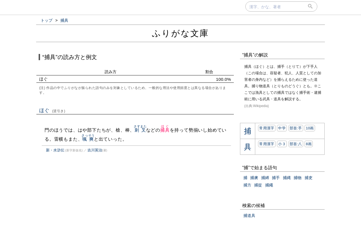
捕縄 (287, 177)
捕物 (297, 177)
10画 (310, 128)
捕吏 (308, 177)
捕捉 (258, 185)
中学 (282, 128)
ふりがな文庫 (180, 33)
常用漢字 (266, 128)
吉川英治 (94, 150)
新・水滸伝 (55, 150)
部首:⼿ (296, 128)
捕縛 (265, 177)
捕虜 (254, 177)
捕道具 (249, 215)
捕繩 (269, 185)
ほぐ (52, 110)
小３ (282, 144)
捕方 (247, 185)
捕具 (165, 130)
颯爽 (88, 139)
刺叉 (140, 130)
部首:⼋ (296, 144)
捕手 (276, 177)
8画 (309, 144)
